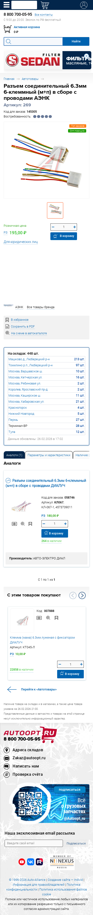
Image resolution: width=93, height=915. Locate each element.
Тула (11, 432)
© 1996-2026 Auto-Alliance (27, 880)
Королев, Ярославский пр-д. (28, 389)
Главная (9, 79)
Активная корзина (27, 27)
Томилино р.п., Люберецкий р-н (30, 365)
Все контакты (44, 14)
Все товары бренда (40, 307)
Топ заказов (77, 125)
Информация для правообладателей (38, 885)
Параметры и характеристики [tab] (49, 455)
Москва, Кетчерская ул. (25, 377)
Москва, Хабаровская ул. (26, 401)
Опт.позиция (77, 130)
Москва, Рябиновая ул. (24, 383)
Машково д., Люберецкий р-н (29, 359)
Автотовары (30, 79)
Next (82, 595)
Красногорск (17, 408)
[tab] (14, 455)
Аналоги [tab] (14, 455)
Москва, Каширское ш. (24, 395)
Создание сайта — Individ (65, 880)
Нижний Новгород (21, 414)
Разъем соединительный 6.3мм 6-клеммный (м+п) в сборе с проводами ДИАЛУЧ (46, 483)
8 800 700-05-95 (22, 739)
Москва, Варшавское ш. (25, 371)
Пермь (13, 420)
